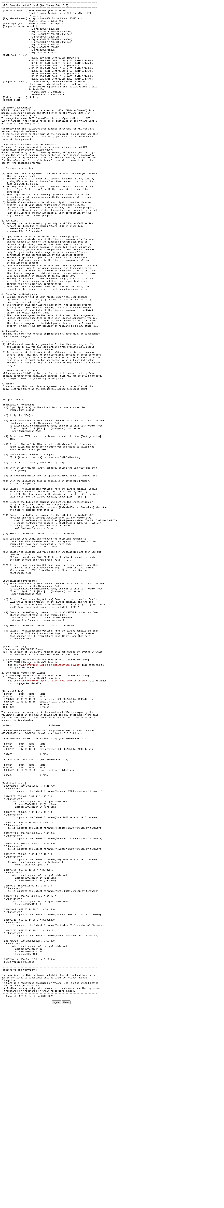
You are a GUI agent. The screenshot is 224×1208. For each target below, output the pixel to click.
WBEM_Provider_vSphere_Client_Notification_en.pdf (53, 816)
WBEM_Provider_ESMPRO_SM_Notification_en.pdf (49, 797)
